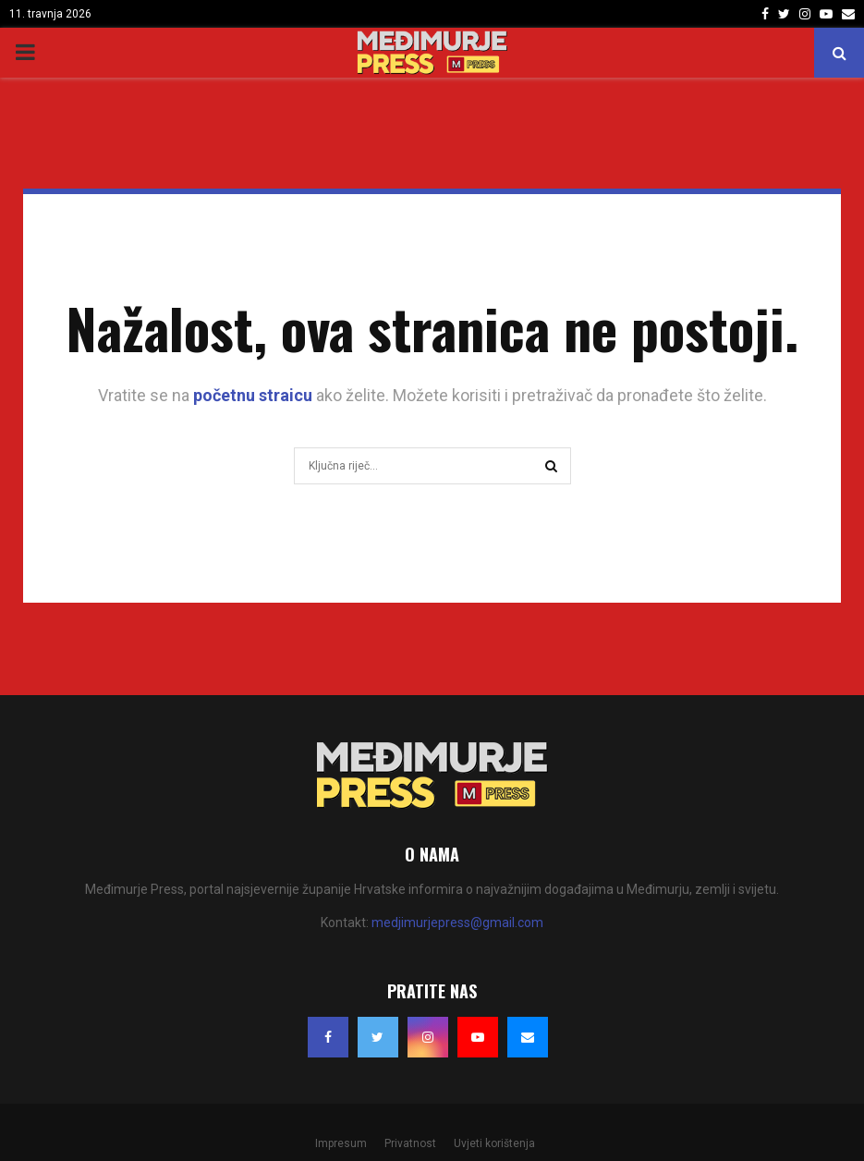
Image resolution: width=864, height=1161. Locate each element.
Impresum (341, 1143)
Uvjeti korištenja (494, 1143)
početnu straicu (252, 395)
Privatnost (410, 1143)
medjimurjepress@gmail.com (457, 922)
